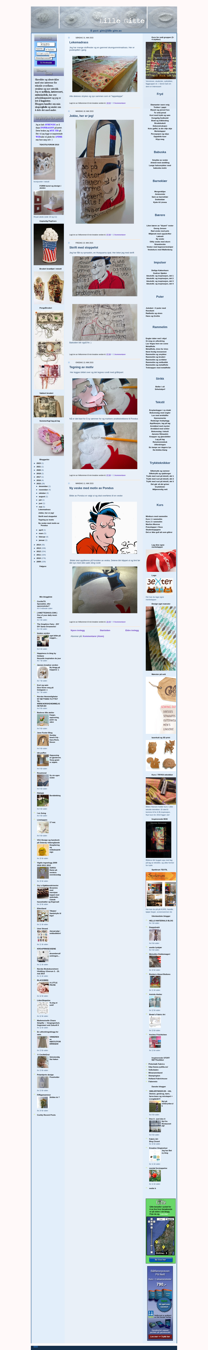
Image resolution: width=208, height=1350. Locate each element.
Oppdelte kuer (160, 136)
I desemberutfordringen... (55, 953)
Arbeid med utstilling (159, 163)
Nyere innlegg (78, 630)
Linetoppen (42, 820)
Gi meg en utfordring (155, 341)
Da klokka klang (160, 450)
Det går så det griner (160, 484)
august (42, 496)
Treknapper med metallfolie (158, 368)
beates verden (43, 633)
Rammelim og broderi (155, 357)
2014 (39, 545)
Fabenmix (153, 1081)
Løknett (159, 236)
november (43, 490)
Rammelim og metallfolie (157, 365)
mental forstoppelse (158, 1168)
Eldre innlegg (132, 630)
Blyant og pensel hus (160, 110)
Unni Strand (42, 928)
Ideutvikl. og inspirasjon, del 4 (160, 284)
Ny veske (160, 239)
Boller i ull (160, 387)
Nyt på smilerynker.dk (167, 1103)
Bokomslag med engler (160, 413)
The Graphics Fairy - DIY (48, 624)
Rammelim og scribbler (156, 360)
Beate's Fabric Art (157, 1014)
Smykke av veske (160, 160)
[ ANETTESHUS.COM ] (47, 613)
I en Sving (41, 813)
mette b (152, 1188)
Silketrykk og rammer (160, 471)
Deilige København (160, 270)
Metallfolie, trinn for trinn (157, 349)
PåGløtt (40, 793)
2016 (39, 480)
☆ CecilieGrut (43, 1054)
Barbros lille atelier (45, 712)
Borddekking (55, 795)
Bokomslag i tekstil (160, 431)
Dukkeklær (160, 199)
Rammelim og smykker (156, 354)
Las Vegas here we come (157, 343)
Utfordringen (160, 444)
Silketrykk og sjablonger (160, 473)
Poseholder (54, 1077)
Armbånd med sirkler (159, 429)
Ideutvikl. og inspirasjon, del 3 (160, 281)
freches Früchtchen (158, 1034)
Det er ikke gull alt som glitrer (159, 532)
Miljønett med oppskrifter (160, 234)
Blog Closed (154, 1141)
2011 (39, 555)
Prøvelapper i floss (154, 527)
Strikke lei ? (55, 1097)
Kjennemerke (160, 418)
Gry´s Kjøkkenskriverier (47, 885)
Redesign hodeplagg (160, 421)
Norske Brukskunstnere (47, 969)
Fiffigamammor (44, 1095)
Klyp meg (160, 139)
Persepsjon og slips (160, 134)
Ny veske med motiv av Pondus (91, 488)
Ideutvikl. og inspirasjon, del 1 (160, 276)
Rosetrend (41, 773)
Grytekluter (160, 487)
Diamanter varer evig (160, 105)
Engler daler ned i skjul (156, 338)
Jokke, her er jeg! (46, 513)
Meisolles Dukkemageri (159, 954)
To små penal (160, 113)
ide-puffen (41, 753)
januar (42, 540)
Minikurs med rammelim (157, 516)
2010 (39, 558)
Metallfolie (150, 346)
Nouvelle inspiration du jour (49, 658)
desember (43, 486)
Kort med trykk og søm (160, 115)
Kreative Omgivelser (158, 1148)
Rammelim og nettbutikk (157, 362)
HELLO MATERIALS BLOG (161, 921)
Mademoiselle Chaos (46, 1020)
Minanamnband (155, 1073)
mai (41, 507)
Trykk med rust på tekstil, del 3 (160, 481)
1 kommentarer (120, 354)
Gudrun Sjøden (160, 273)
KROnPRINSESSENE (46, 949)
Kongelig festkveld (160, 118)
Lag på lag (160, 439)
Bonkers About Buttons (159, 974)
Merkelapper (160, 131)
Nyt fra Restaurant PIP (166, 1123)
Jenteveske (160, 194)
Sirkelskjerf (160, 389)
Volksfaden (153, 1070)
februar (42, 537)
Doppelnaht (154, 927)
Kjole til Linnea (160, 202)
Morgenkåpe (160, 191)
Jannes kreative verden (47, 665)
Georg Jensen (160, 228)
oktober (42, 493)
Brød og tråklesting (160, 120)
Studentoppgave (153, 530)
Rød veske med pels (160, 231)
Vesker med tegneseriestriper (160, 247)
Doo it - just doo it (157, 1119)
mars (41, 533)
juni (41, 503)
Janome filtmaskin (160, 434)
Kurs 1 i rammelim (154, 519)
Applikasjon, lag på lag (160, 423)
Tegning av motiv (46, 520)
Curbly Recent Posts (46, 1115)
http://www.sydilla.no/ (158, 1067)
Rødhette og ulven (154, 313)
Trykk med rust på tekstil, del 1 (160, 476)
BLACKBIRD (42, 980)
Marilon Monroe (153, 524)
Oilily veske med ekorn (160, 242)
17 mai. (53, 822)
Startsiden (105, 630)
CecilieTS (41, 601)
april (41, 530)
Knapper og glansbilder (160, 436)
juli (40, 500)
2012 (39, 551)
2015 (39, 483)
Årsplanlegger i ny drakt (160, 410)
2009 (39, 561)
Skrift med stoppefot (47, 516)
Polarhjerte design (45, 1075)
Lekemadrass (44, 509)
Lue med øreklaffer (160, 415)
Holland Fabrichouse (158, 1078)
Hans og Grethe (153, 316)
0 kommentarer (120, 103)
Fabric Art (153, 1139)
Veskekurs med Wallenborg (160, 250)
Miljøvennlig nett (159, 489)
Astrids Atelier (155, 994)
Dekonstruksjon (160, 126)
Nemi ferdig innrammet (156, 352)
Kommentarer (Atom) (93, 636)
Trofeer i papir (160, 107)
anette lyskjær (155, 947)
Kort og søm (42, 685)
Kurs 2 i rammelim (154, 522)
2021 (39, 467)
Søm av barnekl (160, 197)
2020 (39, 470)
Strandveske (160, 244)
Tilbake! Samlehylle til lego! (55, 913)
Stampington (154, 1076)
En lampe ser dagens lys (160, 447)
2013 (39, 548)
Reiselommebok (160, 442)
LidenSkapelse (43, 1000)
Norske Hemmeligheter (47, 696)
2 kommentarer (120, 235)
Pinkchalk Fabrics (157, 1064)
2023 (39, 463)
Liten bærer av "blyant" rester (160, 225)
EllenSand (41, 908)
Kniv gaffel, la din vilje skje (160, 128)
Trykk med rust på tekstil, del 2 (160, 479)
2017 (39, 477)
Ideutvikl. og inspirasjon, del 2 (160, 278)
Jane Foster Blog (44, 733)
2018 (39, 473)
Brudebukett (160, 123)
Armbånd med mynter (160, 426)
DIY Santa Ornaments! (46, 627)
